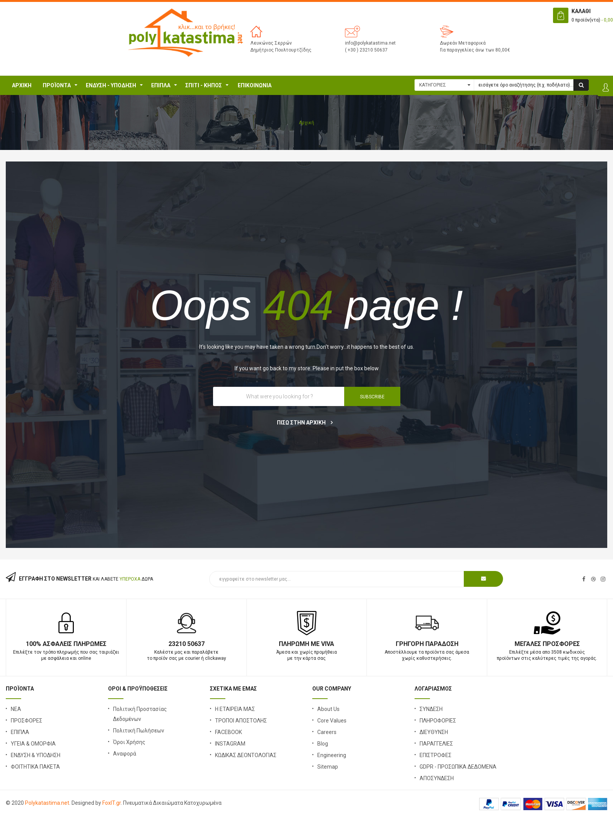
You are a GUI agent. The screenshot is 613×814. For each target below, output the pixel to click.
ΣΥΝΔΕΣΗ (431, 709)
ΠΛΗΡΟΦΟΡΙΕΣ (438, 720)
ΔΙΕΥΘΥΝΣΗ (434, 732)
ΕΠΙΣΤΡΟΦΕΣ (435, 755)
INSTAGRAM (230, 744)
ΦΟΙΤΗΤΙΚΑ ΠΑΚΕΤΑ (35, 767)
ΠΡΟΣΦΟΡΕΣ (26, 720)
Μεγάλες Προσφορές (547, 644)
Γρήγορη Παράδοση (427, 644)
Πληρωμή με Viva (306, 644)
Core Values (331, 720)
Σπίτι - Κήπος (203, 85)
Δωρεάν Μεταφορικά (463, 43)
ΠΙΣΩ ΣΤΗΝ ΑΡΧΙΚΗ (305, 422)
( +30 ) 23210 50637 (366, 50)
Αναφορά (124, 754)
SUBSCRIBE (372, 397)
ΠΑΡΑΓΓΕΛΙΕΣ (436, 744)
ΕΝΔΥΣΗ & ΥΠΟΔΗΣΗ (35, 755)
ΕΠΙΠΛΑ (160, 85)
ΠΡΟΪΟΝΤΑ (57, 85)
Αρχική (22, 85)
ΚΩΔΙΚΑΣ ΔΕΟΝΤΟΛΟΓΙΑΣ (246, 755)
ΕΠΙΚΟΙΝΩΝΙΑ (255, 85)
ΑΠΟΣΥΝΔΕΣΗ (437, 778)
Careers (326, 732)
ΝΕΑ (16, 709)
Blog (322, 744)
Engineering (331, 755)
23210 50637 (186, 644)
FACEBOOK (228, 732)
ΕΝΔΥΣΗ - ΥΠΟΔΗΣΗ (111, 85)
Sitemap (327, 767)
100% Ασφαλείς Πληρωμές (66, 644)
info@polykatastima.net (370, 43)
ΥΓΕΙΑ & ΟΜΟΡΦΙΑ (33, 744)
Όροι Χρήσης (129, 742)
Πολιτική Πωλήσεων (138, 730)
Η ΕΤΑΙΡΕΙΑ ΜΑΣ (235, 709)
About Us (328, 709)
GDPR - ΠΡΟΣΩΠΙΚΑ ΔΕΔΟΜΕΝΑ (458, 767)
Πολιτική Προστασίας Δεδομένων (140, 714)
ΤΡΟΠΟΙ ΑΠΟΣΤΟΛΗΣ (241, 720)
